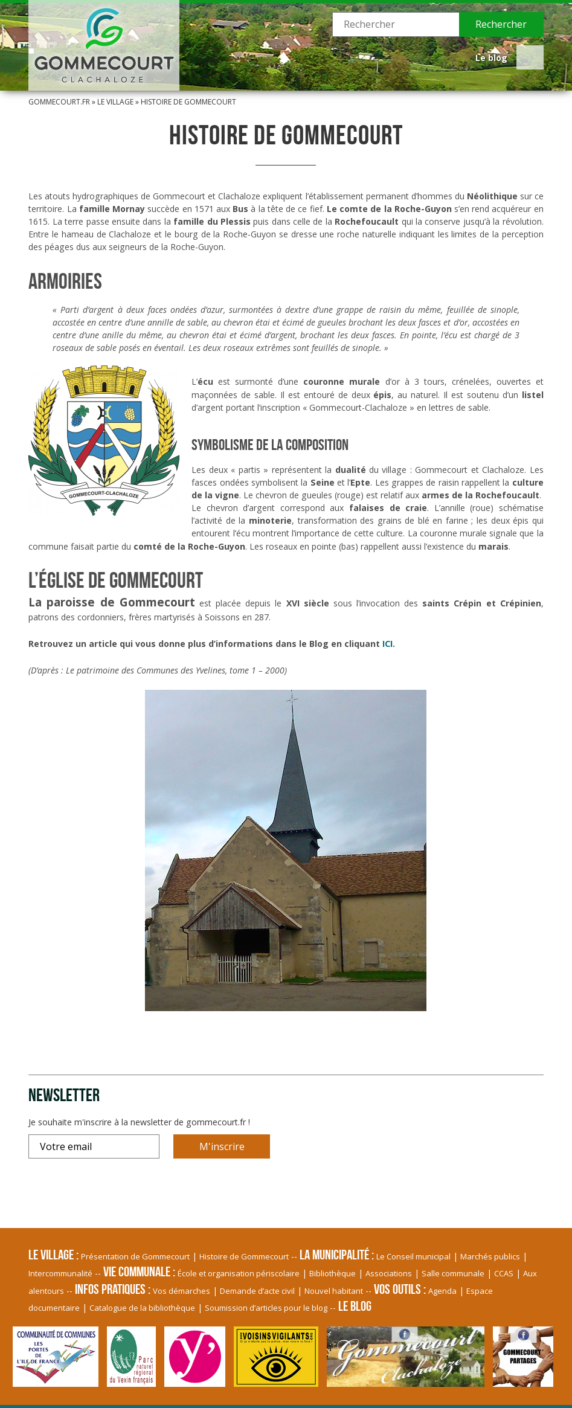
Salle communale (453, 1273)
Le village (115, 102)
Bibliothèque (332, 1273)
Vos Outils (397, 1289)
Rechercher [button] (501, 24)
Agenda (442, 1290)
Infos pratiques (110, 1289)
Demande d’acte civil (257, 1290)
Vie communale (136, 1271)
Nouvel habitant (333, 1290)
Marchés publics (490, 1256)
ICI (387, 643)
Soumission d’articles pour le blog (266, 1307)
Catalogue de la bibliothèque (142, 1307)
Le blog (491, 57)
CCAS (503, 1273)
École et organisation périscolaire (239, 1273)
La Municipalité (334, 1254)
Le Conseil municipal (413, 1256)
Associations (388, 1273)
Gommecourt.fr (59, 102)
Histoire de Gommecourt (244, 1256)
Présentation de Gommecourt (135, 1256)
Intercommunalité (60, 1273)
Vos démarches (181, 1290)
